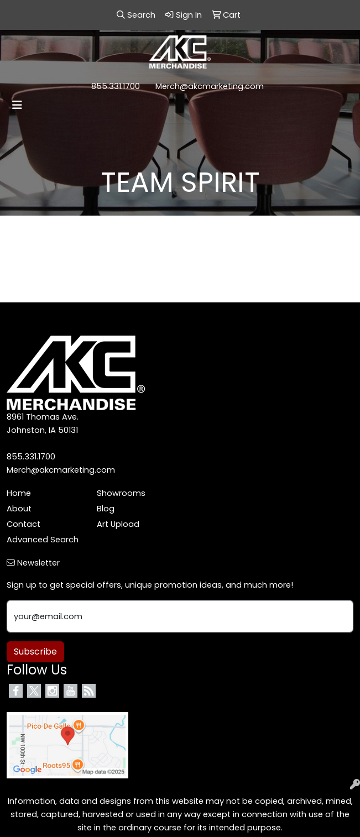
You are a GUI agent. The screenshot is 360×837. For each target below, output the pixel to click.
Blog (105, 508)
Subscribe (35, 651)
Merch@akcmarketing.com (209, 86)
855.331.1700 (115, 86)
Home (19, 493)
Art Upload (118, 524)
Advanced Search (43, 539)
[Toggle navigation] (17, 105)
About (19, 508)
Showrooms (121, 493)
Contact (23, 524)
